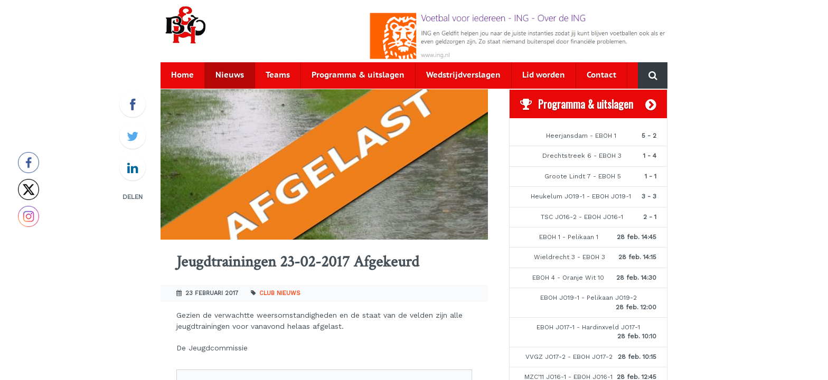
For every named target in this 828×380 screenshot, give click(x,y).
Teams (278, 75)
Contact (601, 75)
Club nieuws (279, 293)
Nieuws (229, 75)
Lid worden (543, 75)
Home (182, 75)
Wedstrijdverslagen (463, 75)
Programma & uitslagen (358, 75)
